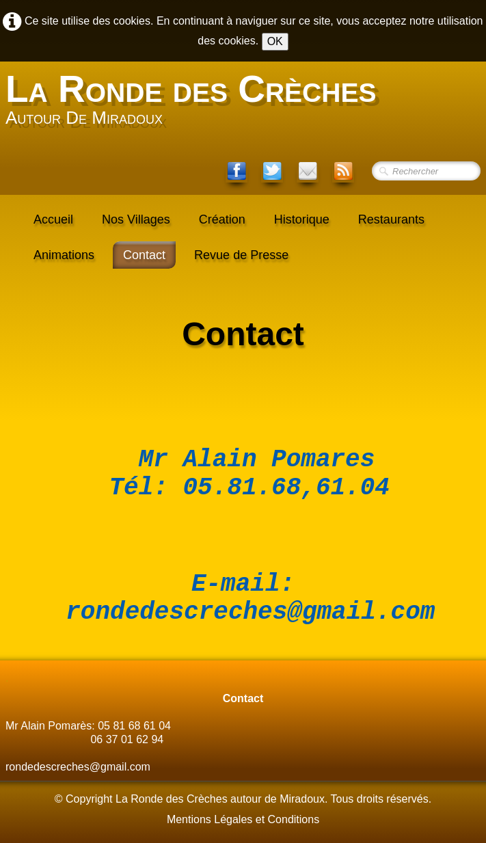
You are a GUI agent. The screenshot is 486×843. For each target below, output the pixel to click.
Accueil (53, 219)
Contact (144, 255)
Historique (301, 219)
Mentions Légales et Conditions (243, 822)
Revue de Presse (241, 255)
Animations (63, 255)
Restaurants (391, 219)
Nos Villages (136, 219)
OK (275, 41)
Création (222, 219)
